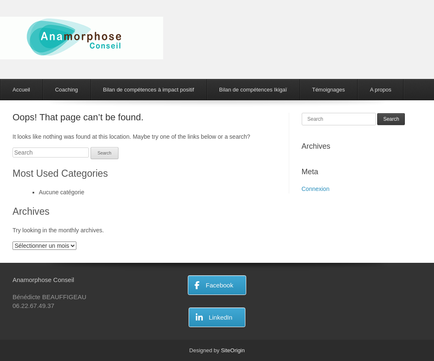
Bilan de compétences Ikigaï (253, 89)
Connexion (316, 189)
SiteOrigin (233, 350)
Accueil (21, 89)
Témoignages (328, 89)
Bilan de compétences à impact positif (148, 89)
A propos (380, 89)
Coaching (66, 89)
